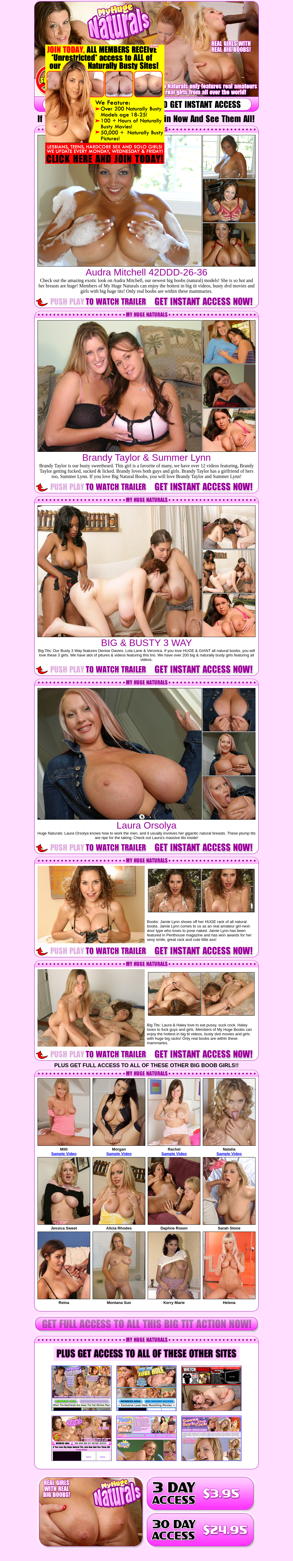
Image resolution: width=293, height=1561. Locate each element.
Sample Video (64, 1153)
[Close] (153, 46)
